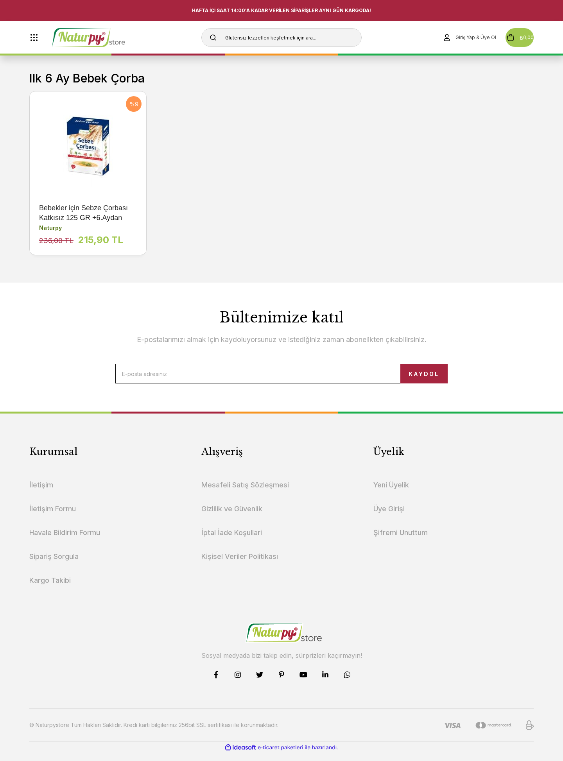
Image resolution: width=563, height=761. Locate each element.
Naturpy (50, 227)
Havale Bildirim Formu (64, 540)
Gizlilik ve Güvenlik (231, 516)
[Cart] (508, 37)
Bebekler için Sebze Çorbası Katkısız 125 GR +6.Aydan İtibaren (83, 213)
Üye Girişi (389, 516)
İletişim (41, 493)
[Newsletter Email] (281, 377)
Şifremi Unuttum (400, 540)
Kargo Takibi (50, 588)
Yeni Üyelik (391, 493)
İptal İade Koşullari (231, 540)
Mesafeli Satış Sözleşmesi (245, 493)
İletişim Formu (52, 516)
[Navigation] (34, 37)
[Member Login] (446, 37)
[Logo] (102, 37)
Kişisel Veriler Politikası (239, 564)
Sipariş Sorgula (54, 564)
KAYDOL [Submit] (405, 378)
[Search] (281, 37)
